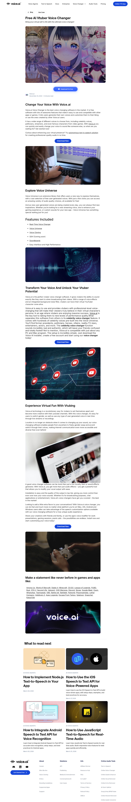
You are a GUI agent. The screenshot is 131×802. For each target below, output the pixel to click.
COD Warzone (61, 590)
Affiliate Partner (85, 766)
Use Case (41, 12)
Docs (57, 4)
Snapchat (89, 595)
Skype (78, 590)
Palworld (71, 593)
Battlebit (63, 593)
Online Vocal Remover (108, 779)
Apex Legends (52, 595)
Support (42, 791)
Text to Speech (46, 4)
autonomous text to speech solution (83, 133)
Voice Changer (79, 4)
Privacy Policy (84, 787)
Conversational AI (65, 779)
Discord (71, 590)
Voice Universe (35, 228)
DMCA (82, 796)
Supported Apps (44, 787)
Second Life (42, 590)
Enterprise (66, 4)
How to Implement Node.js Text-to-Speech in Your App (43, 681)
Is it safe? (83, 779)
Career (41, 766)
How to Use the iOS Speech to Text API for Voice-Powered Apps (83, 681)
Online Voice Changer (108, 770)
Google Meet (87, 590)
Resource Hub (85, 770)
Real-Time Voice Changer (39, 224)
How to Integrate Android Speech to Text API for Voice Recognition (42, 734)
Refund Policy (84, 791)
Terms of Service (85, 783)
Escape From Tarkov (67, 595)
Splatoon (80, 595)
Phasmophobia (82, 593)
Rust (28, 590)
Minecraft (63, 588)
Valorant (51, 590)
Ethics (41, 779)
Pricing (103, 4)
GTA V (33, 590)
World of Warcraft (43, 588)
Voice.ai (91, 124)
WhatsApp (30, 593)
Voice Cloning (35, 232)
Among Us (30, 588)
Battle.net (55, 593)
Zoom (95, 590)
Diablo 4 (54, 588)
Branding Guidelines (45, 783)
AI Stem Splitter (106, 787)
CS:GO (70, 588)
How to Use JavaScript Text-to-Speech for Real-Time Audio (85, 734)
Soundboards (34, 241)
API (61, 766)
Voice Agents (33, 4)
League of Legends (82, 588)
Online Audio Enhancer (108, 775)
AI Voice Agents (29, 673)
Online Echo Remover (108, 783)
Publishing (63, 770)
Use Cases (63, 783)
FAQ (81, 775)
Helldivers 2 (40, 595)
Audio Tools (93, 4)
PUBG (93, 588)
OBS (48, 593)
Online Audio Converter (108, 800)
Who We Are (43, 770)
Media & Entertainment (67, 775)
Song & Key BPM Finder (108, 791)
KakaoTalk (30, 598)
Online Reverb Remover (109, 796)
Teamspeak (41, 593)
